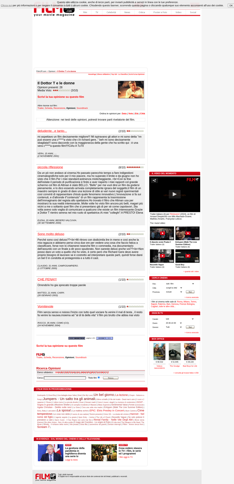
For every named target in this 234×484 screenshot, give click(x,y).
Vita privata (74, 424)
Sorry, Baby (41, 411)
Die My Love (87, 395)
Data (124, 113)
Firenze (183, 304)
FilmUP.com (41, 71)
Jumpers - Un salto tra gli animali (69, 399)
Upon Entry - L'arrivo (86, 417)
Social (193, 12)
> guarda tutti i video (191, 271)
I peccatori (52, 411)
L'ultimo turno (58, 402)
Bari (168, 304)
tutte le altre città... (167, 306)
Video (179, 12)
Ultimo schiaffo (102, 399)
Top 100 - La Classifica (119, 74)
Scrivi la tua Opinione (137, 74)
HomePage (92, 74)
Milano (187, 302)
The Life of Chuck (103, 417)
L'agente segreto (61, 417)
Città (142, 113)
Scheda (48, 108)
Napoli (154, 304)
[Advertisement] (117, 42)
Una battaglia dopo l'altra (67, 395)
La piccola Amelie (71, 402)
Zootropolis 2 (42, 395)
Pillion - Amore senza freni (133, 424)
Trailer (41, 108)
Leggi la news (71, 460)
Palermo (162, 304)
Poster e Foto (160, 12)
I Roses (48, 402)
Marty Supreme (104, 405)
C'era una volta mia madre (92, 407)
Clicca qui (6, 5)
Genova (174, 304)
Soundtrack (82, 108)
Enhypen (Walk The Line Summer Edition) (123, 407)
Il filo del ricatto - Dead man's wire (122, 399)
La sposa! (64, 410)
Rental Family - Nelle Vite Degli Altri (113, 419)
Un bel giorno (104, 395)
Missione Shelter (62, 405)
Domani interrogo (114, 424)
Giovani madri (90, 402)
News (127, 12)
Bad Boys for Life (190, 366)
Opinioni (51, 71)
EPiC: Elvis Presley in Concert (107, 410)
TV (97, 12)
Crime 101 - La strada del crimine (116, 414)
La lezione (121, 395)
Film (85, 12)
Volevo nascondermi (159, 367)
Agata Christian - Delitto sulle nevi (54, 407)
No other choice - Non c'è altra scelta (59, 422)
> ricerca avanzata (192, 297)
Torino (193, 302)
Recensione (59, 108)
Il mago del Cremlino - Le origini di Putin (92, 422)
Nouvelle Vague (119, 417)
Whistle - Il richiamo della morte (55, 424)
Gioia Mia (83, 424)
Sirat (79, 395)
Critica (142, 12)
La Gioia (76, 407)
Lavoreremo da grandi (97, 424)
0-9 (57, 372)
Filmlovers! (175, 214)
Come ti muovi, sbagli (105, 402)
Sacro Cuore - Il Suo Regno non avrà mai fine (73, 420)
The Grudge (175, 366)
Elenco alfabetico (103, 74)
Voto (130, 113)
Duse (82, 402)
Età (136, 113)
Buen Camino (130, 411)
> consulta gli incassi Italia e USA (186, 373)
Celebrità (111, 12)
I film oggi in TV (126, 457)
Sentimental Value (119, 405)
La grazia (72, 417)
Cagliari (154, 306)
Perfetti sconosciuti (136, 405)
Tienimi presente (95, 414)
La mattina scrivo (80, 411)
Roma (179, 302)
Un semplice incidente (79, 405)
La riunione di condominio (125, 402)
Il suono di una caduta (79, 414)
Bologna (190, 304)
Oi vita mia (116, 422)
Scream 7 (43, 427)
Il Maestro (93, 405)
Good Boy (52, 395)
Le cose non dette (61, 414)
